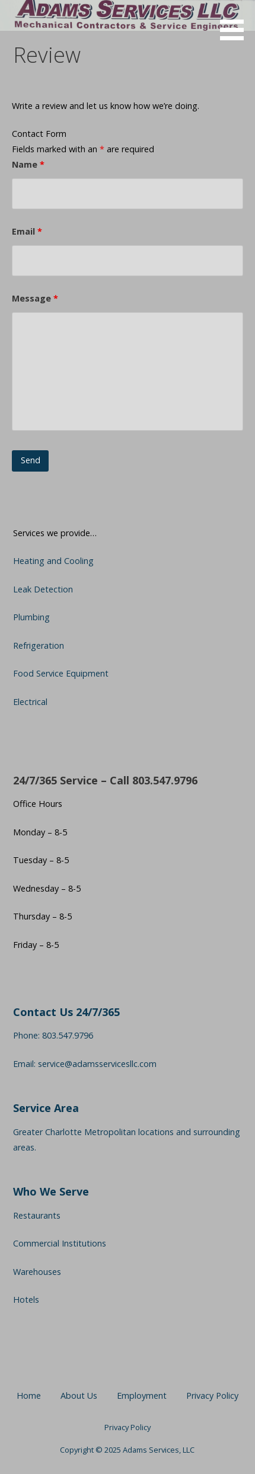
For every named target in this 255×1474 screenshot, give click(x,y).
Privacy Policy (212, 1395)
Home (29, 1395)
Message (35, 298)
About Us (78, 1395)
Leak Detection (43, 589)
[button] (236, 22)
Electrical (30, 701)
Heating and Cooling (53, 560)
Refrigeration (38, 645)
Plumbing (31, 617)
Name (28, 164)
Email (27, 231)
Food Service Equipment (61, 673)
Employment (142, 1395)
